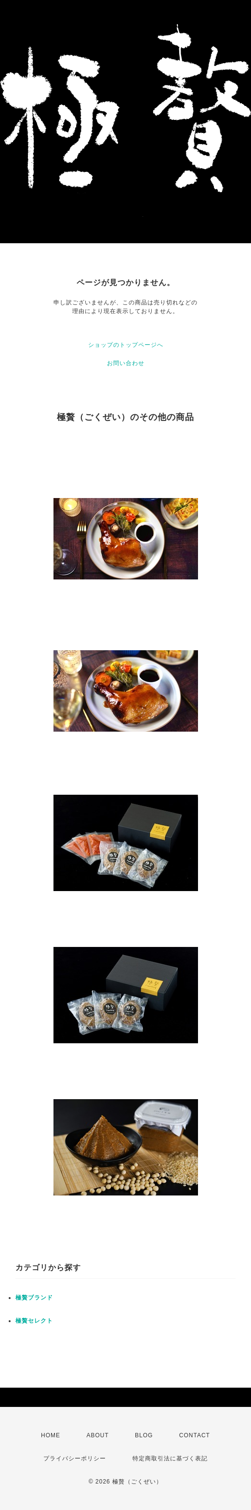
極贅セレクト (34, 1320)
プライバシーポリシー (74, 1458)
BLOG (144, 1435)
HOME (50, 1435)
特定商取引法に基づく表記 (170, 1458)
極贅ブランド (34, 1297)
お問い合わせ (126, 363)
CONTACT (194, 1435)
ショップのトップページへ (125, 344)
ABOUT (97, 1435)
